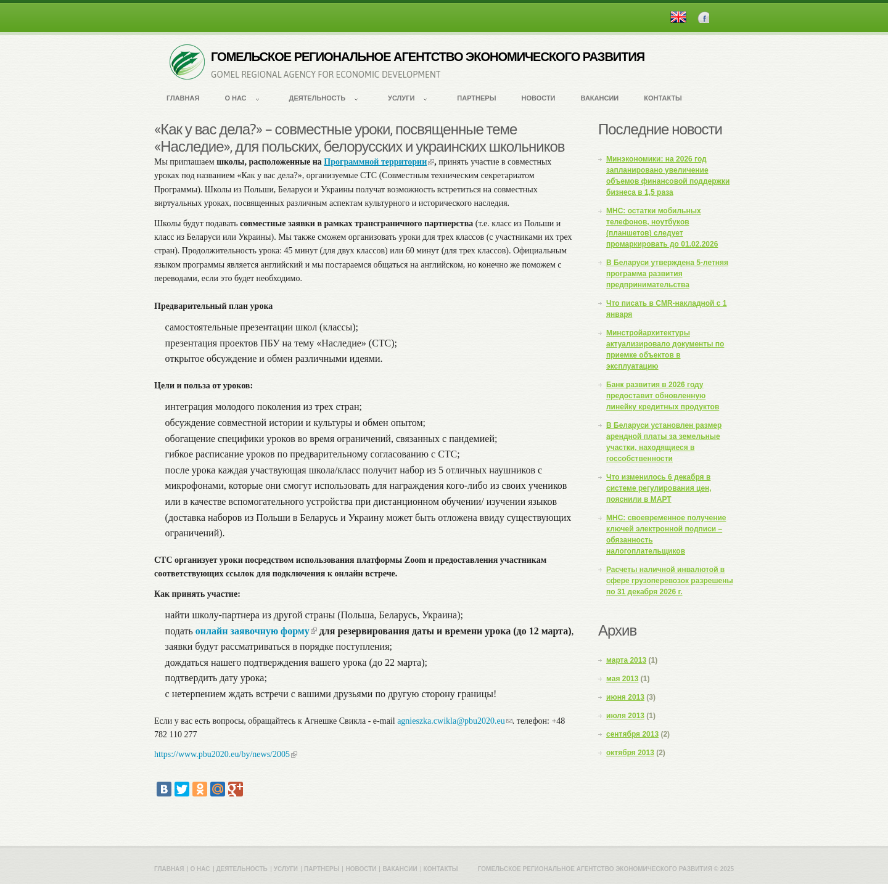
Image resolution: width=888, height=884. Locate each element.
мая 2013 (622, 678)
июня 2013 (625, 697)
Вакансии (600, 98)
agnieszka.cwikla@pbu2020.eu (454, 721)
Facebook (703, 17)
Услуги (401, 98)
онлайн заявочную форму (256, 631)
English (678, 17)
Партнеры (476, 98)
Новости (538, 98)
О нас (235, 98)
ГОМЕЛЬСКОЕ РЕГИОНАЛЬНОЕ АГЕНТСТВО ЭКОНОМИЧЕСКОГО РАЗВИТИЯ (427, 56)
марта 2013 (626, 660)
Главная (182, 98)
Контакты (663, 98)
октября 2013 (630, 752)
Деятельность (317, 98)
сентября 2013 (632, 734)
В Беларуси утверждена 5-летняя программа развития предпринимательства (667, 273)
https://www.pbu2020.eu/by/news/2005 (225, 754)
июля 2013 (625, 715)
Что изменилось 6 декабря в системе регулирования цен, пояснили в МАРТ (659, 488)
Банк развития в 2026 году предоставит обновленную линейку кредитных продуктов (662, 395)
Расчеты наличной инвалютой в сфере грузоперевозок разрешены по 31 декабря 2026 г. (669, 580)
